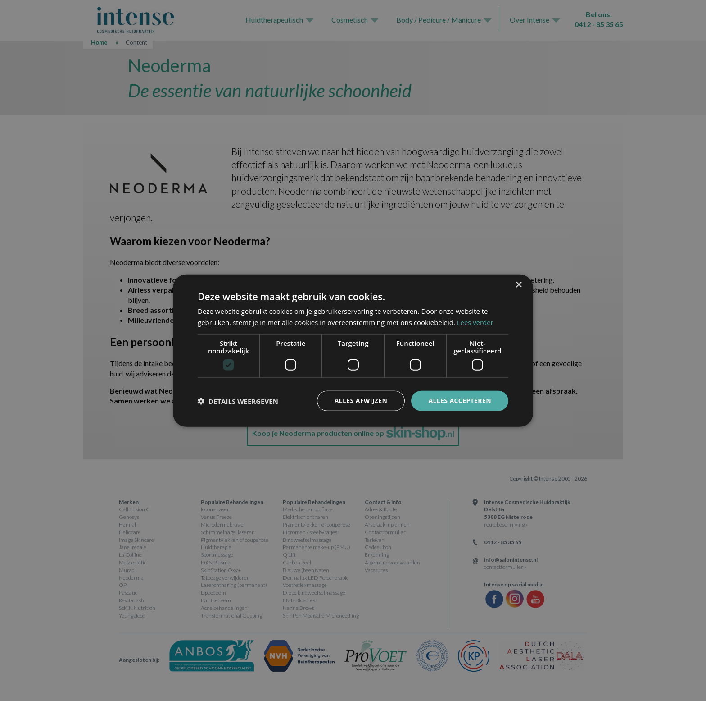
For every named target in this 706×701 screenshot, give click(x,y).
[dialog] (353, 350)
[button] (238, 401)
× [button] (518, 284)
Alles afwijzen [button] (361, 400)
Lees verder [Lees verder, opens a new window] (475, 321)
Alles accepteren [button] (459, 400)
